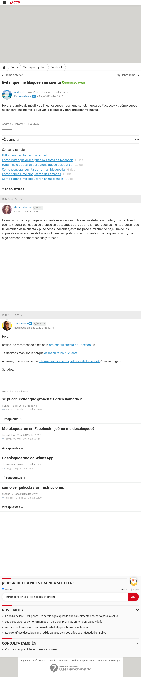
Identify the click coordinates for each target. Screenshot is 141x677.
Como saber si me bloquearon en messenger (32, 179)
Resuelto (70, 82)
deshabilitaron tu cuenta (61, 353)
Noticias (8, 589)
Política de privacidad (83, 660)
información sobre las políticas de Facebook (69, 361)
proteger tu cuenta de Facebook (70, 345)
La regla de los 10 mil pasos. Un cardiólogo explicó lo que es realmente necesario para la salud (61, 616)
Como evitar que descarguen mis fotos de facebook (37, 160)
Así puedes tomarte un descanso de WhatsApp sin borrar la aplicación (47, 627)
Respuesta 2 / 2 (12, 314)
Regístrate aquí (29, 660)
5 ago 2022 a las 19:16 (50, 96)
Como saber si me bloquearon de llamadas (31, 174)
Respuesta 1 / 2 (12, 198)
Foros (14, 67)
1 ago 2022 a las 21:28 (26, 211)
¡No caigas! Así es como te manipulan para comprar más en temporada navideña (54, 621)
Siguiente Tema (126, 75)
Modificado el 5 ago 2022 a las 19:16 (34, 327)
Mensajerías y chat (34, 67)
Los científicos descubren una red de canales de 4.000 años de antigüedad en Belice (55, 632)
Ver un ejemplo (130, 589)
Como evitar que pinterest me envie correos (31, 649)
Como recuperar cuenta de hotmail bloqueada (33, 169)
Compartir (13, 139)
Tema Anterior (14, 75)
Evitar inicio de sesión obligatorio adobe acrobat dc (37, 165)
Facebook (56, 67)
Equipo (42, 660)
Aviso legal (114, 660)
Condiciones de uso (59, 660)
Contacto (102, 660)
